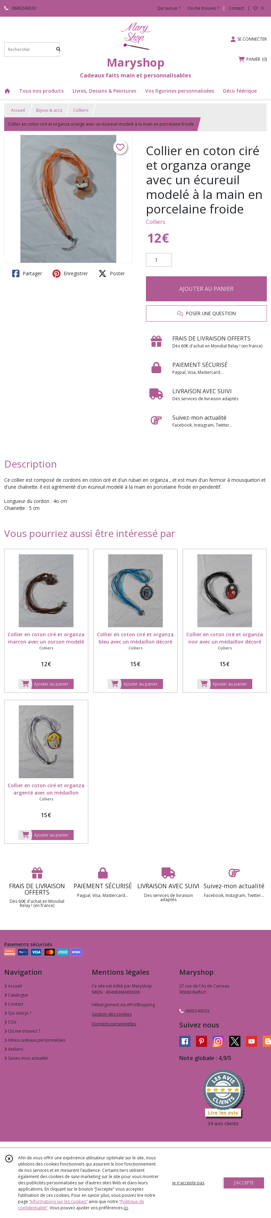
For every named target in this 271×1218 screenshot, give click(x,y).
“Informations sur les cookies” (58, 1201)
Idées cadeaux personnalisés (34, 1040)
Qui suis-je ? (17, 1013)
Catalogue (16, 995)
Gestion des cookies (112, 1014)
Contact (236, 8)
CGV (10, 1022)
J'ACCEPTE (244, 1183)
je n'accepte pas (188, 1183)
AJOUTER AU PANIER (206, 289)
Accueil (18, 110)
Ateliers (13, 1049)
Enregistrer (70, 273)
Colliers (80, 110)
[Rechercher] (58, 49)
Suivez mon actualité (26, 1058)
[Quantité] (159, 260)
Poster (111, 273)
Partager (27, 273)
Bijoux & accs (49, 110)
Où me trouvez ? (22, 1031)
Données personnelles (114, 1024)
